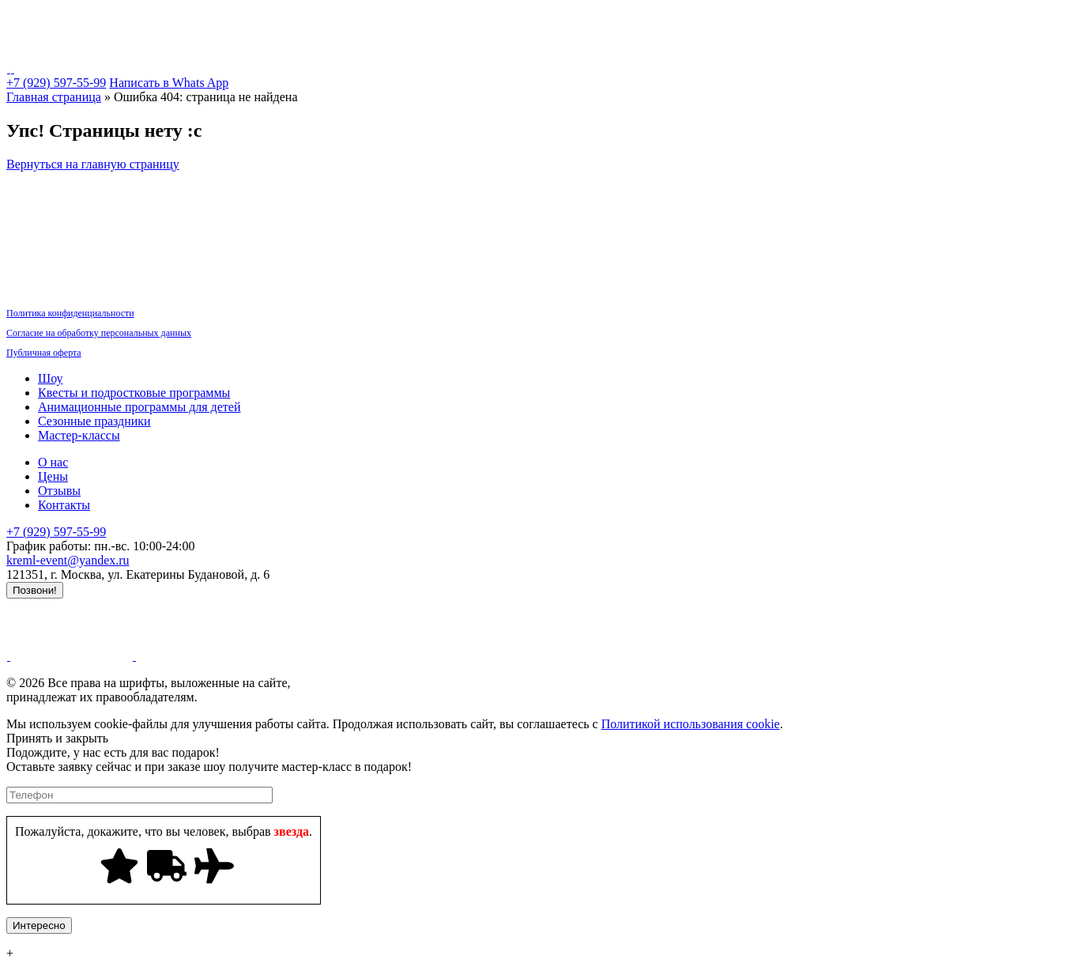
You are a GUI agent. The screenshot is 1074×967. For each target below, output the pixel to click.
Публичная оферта (43, 352)
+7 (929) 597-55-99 (56, 82)
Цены (760, 26)
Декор (707, 26)
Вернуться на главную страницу (92, 164)
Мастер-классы (628, 26)
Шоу (142, 26)
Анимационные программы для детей (139, 407)
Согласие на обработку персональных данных (98, 332)
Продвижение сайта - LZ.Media (90, 605)
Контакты (924, 26)
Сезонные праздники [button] (513, 26)
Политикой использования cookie (690, 724)
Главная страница (53, 97)
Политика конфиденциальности (70, 313)
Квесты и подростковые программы (267, 26)
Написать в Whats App (168, 82)
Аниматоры (407, 26)
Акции (808, 26)
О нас (863, 26)
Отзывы (59, 490)
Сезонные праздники (94, 421)
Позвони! (35, 590)
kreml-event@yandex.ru (68, 560)
